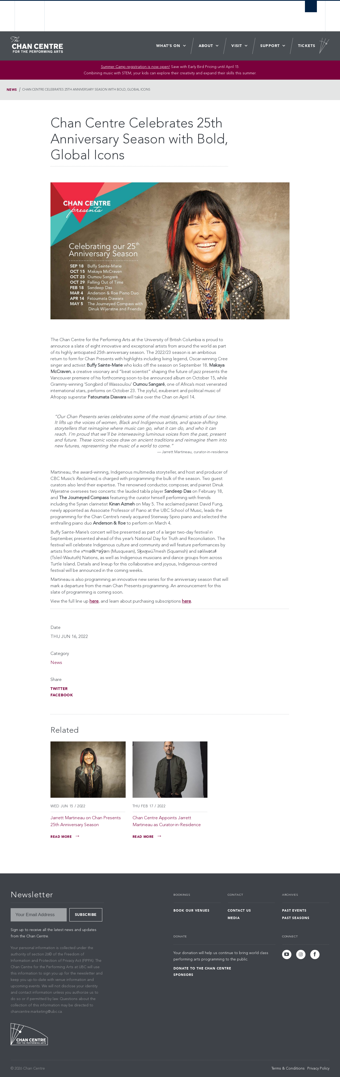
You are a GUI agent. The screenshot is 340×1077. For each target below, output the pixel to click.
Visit (236, 46)
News (12, 90)
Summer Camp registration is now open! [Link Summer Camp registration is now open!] (135, 67)
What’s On (168, 46)
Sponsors (183, 975)
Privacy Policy (318, 1068)
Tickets (306, 46)
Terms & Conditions (288, 1068)
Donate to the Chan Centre (202, 968)
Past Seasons (296, 918)
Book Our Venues (191, 910)
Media (234, 918)
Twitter (59, 688)
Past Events (294, 910)
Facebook (61, 695)
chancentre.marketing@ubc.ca (36, 1012)
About (206, 46)
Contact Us (239, 910)
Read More (61, 837)
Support (270, 46)
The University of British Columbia (30, 16)
